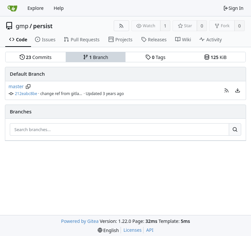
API (149, 230)
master (16, 86)
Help (59, 8)
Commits (36, 57)
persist (43, 26)
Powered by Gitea (80, 221)
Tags (155, 57)
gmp (22, 26)
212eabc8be (26, 93)
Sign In (233, 8)
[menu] (238, 90)
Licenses (133, 230)
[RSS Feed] (121, 25)
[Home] (12, 8)
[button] (226, 90)
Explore (35, 8)
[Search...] (235, 129)
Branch (96, 57)
